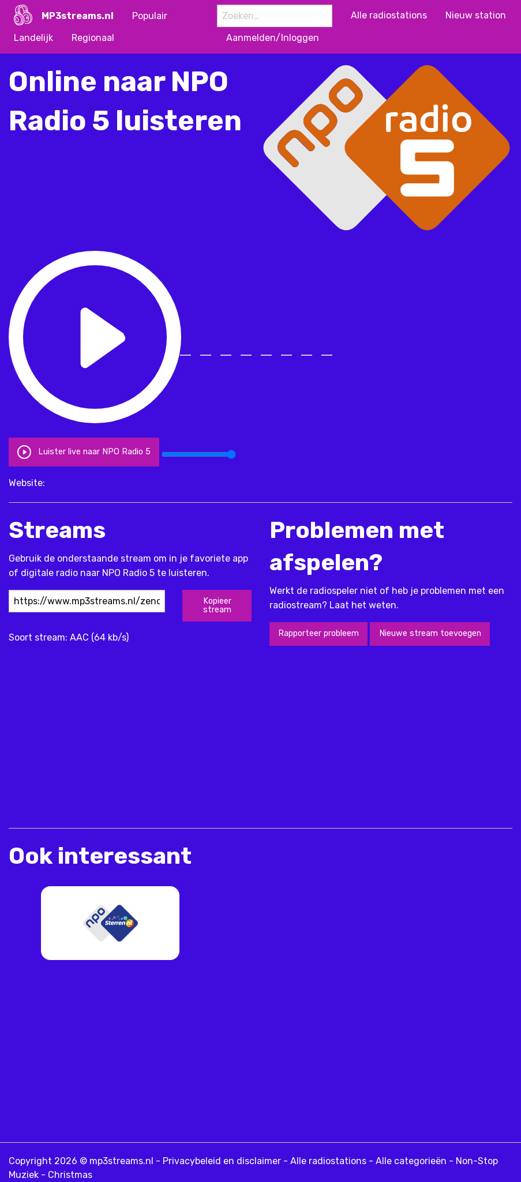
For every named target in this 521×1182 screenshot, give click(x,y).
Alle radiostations (328, 1160)
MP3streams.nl (78, 15)
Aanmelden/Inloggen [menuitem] (272, 37)
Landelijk (33, 37)
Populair (149, 15)
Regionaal (93, 37)
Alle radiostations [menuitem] (389, 15)
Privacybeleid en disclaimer (222, 1160)
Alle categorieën (411, 1160)
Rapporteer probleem (318, 633)
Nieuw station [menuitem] (475, 15)
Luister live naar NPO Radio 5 (83, 452)
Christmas (70, 1174)
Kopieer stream (217, 605)
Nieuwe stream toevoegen (430, 633)
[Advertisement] (144, 735)
